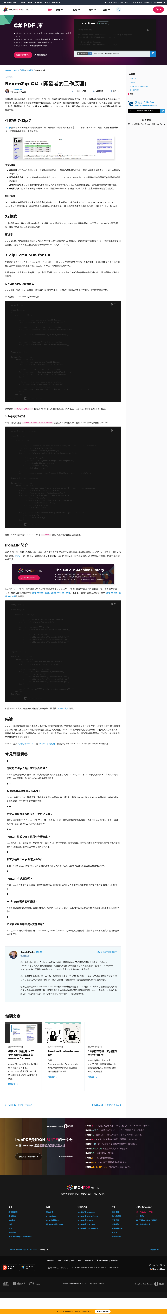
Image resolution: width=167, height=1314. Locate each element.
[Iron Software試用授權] (103, 1311)
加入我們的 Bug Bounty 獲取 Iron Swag (148, 124)
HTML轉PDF (51, 1216)
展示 (92, 10)
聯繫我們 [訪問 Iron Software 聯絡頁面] (147, 2)
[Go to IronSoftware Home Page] (9, 2)
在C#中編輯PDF (53, 1220)
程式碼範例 (13, 1212)
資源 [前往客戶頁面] (46, 2)
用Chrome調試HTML (55, 1224)
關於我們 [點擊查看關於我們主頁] (55, 2)
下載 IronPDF (79, 91)
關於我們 (50, 1261)
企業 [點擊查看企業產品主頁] (29, 2)
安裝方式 (146, 103)
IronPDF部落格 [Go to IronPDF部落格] (19, 70)
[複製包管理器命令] (153, 54)
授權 (59, 10)
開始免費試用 (41, 55)
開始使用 (49, 1212)
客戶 (66, 1261)
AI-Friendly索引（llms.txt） (21, 1237)
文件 (106, 10)
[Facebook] (161, 1265)
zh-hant (158, 2)
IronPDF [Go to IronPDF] (8, 70)
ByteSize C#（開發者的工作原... (105, 1105)
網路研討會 (89, 1261)
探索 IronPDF (22, 55)
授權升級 (115, 1220)
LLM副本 (98, 91)
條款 (91, 1283)
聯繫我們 (114, 1261)
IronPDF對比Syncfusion (88, 1216)
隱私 (95, 1283)
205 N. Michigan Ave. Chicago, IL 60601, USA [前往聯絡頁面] (124, 2)
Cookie (101, 1283)
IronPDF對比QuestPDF (88, 1228)
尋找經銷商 (116, 1216)
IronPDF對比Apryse (86, 1224)
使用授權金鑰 (117, 1228)
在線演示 (103, 23)
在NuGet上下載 (144, 1212)
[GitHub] (150, 1265)
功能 (76, 10)
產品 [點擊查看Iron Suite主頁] (22, 2)
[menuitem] (23, 2)
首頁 (50, 10)
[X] (157, 1265)
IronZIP (18, 556)
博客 (10, 1228)
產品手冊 (12, 1233)
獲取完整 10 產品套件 (28, 1157)
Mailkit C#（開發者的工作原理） (21, 1105)
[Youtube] (154, 1265)
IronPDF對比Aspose (86, 1212)
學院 (79, 1261)
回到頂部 (153, 1249)
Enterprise (116, 1237)
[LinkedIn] (164, 1265)
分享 (114, 91)
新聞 (59, 1261)
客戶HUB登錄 (102, 1261)
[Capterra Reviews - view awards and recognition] (27, 1267)
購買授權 (115, 1212)
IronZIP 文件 (63, 708)
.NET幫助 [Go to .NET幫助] (30, 70)
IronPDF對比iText (85, 1220)
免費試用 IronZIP (26, 744)
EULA (114, 1233)
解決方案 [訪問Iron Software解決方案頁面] (38, 2)
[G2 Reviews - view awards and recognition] (9, 1267)
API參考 (12, 1220)
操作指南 (12, 1216)
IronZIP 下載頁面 (47, 744)
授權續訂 (115, 1224)
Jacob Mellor (16, 90)
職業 (73, 1261)
